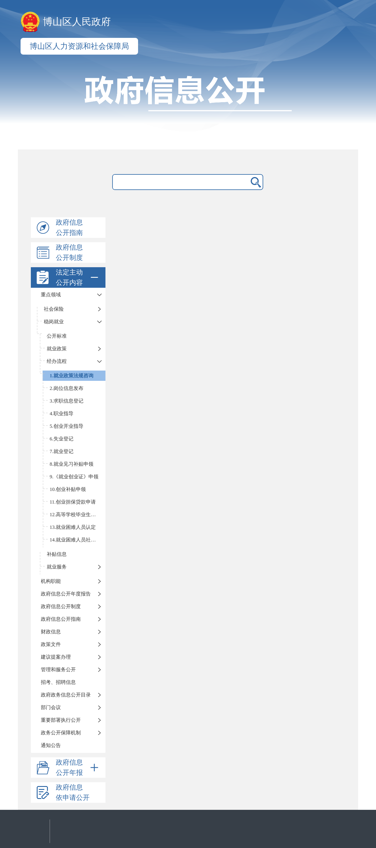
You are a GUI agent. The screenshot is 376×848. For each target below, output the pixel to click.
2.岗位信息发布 (66, 388)
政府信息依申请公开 (73, 792)
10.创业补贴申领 (68, 489)
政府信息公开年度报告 (66, 594)
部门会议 (51, 707)
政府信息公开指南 (69, 227)
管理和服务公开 (58, 669)
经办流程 (57, 361)
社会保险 (54, 309)
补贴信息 (57, 554)
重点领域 (51, 294)
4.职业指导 (61, 413)
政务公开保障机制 (61, 733)
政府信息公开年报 (78, 767)
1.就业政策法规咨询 (71, 375)
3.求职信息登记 (66, 401)
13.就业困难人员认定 (73, 527)
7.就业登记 (61, 451)
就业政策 (57, 348)
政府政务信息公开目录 (66, 695)
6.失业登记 (61, 439)
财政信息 (51, 632)
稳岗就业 (54, 321)
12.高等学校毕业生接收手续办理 (77, 514)
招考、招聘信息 (58, 682)
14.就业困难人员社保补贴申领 (77, 540)
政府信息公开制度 (69, 252)
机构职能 (51, 581)
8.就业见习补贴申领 (71, 464)
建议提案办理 (56, 657)
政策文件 (51, 644)
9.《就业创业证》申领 (74, 476)
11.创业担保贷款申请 (73, 502)
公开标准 (57, 336)
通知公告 (51, 745)
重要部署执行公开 (61, 720)
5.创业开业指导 (66, 426)
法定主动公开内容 (78, 277)
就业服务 (57, 567)
